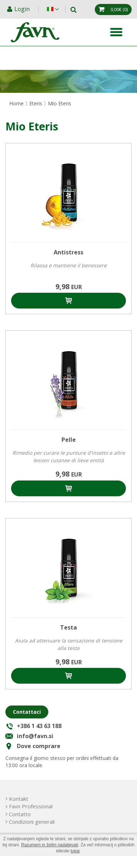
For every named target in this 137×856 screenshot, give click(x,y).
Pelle (69, 440)
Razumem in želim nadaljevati (49, 844)
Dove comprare (38, 746)
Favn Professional (31, 806)
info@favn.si (35, 736)
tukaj (74, 850)
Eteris (35, 103)
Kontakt (18, 798)
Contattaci (27, 711)
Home (16, 103)
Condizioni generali (32, 821)
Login (22, 9)
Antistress (68, 252)
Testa (68, 627)
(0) (119, 9)
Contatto (20, 814)
